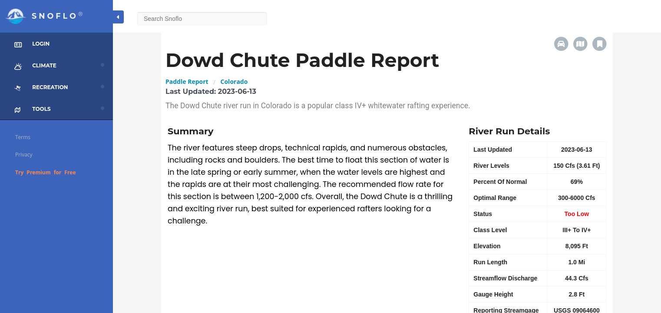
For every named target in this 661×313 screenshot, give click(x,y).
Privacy (24, 154)
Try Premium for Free (45, 172)
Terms (22, 137)
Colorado (234, 81)
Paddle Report (186, 81)
